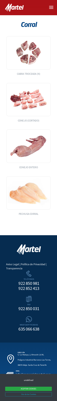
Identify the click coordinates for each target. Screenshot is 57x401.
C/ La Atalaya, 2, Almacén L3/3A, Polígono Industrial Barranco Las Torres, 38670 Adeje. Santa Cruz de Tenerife (34, 360)
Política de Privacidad (33, 264)
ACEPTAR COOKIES (28, 388)
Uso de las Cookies (28, 394)
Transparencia (14, 268)
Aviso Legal (12, 264)
